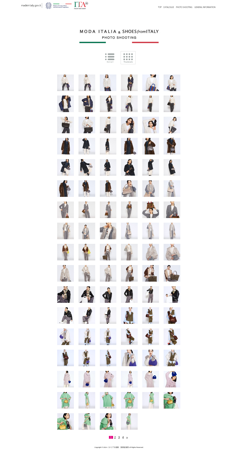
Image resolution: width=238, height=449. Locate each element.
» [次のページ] (127, 437)
